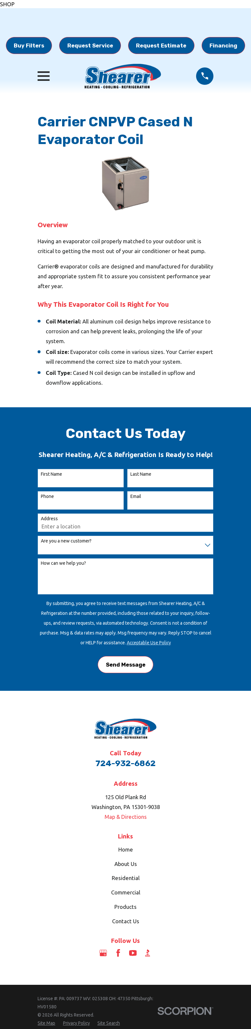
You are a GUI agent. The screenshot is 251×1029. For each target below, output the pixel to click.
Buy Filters (29, 45)
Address (49, 518)
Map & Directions (126, 817)
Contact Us (125, 921)
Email (135, 496)
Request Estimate (161, 45)
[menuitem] (46, 1023)
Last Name (140, 474)
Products (125, 907)
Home (125, 849)
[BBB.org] (147, 953)
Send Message (125, 664)
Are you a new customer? (66, 540)
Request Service (90, 45)
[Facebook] (118, 953)
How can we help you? (63, 563)
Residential (126, 878)
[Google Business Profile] (103, 953)
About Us (125, 864)
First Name (51, 474)
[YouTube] (133, 953)
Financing (223, 45)
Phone (47, 496)
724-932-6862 (125, 763)
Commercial (125, 892)
